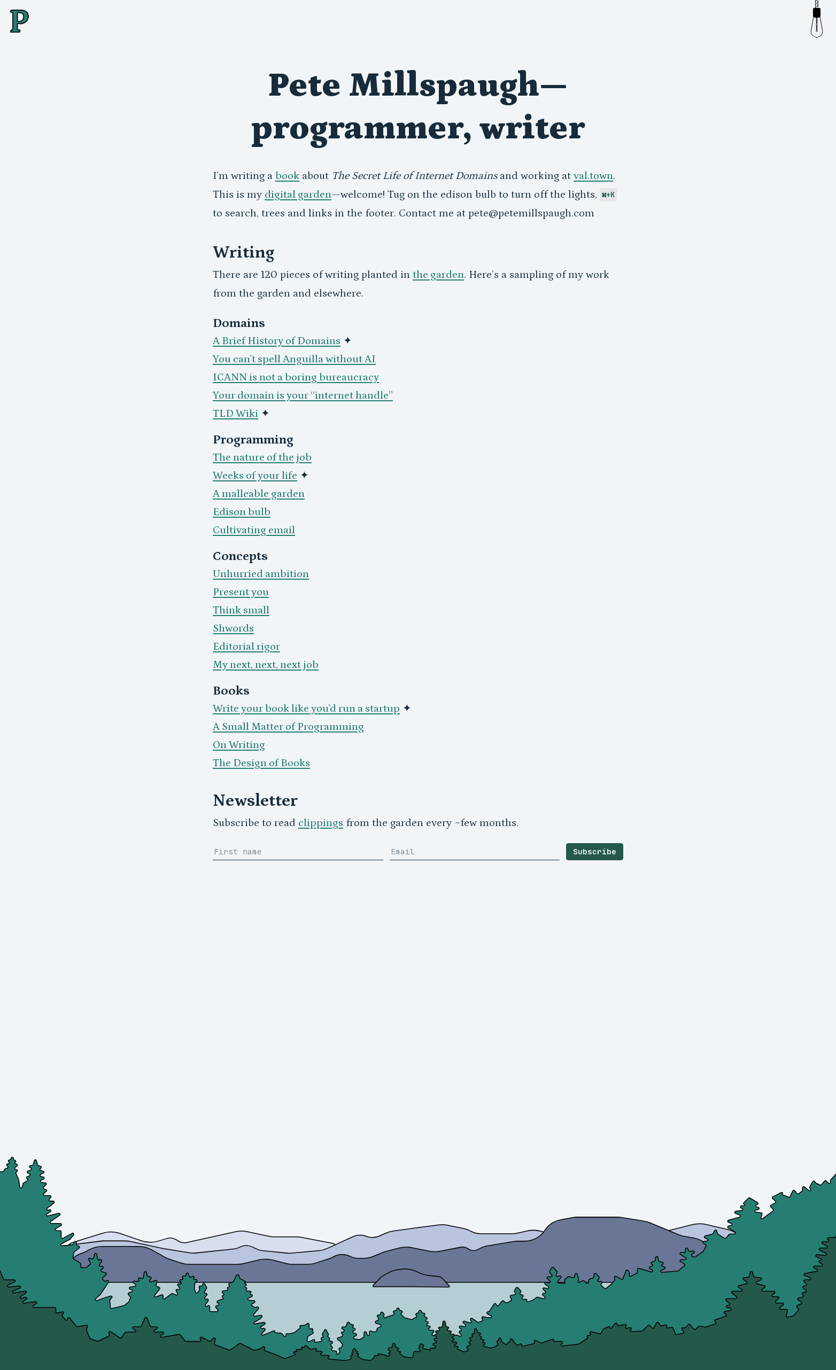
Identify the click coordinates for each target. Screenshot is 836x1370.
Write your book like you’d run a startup (306, 708)
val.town (593, 176)
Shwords (233, 628)
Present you (241, 592)
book (287, 176)
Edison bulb (241, 512)
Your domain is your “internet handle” (303, 395)
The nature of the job (262, 457)
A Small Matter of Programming (288, 727)
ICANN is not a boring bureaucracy (296, 377)
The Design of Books (261, 763)
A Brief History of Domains (276, 341)
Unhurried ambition (261, 574)
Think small (241, 610)
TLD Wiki (235, 413)
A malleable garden (259, 494)
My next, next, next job (266, 665)
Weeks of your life (255, 475)
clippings (320, 823)
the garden (438, 275)
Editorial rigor (246, 646)
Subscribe (594, 851)
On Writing (239, 745)
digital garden (298, 194)
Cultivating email (254, 530)
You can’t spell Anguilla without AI (294, 359)
